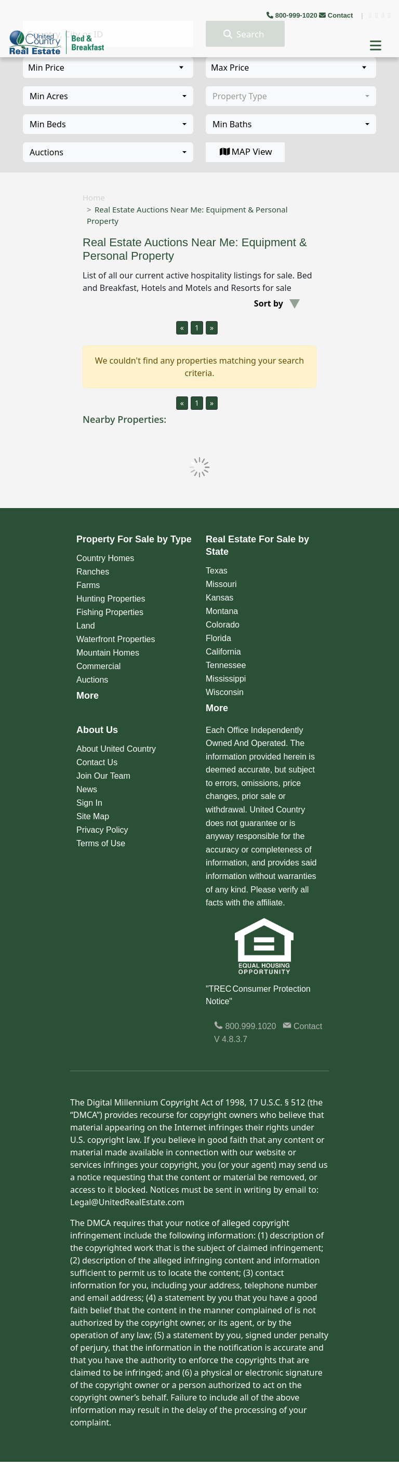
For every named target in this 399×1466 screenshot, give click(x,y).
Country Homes (105, 558)
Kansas (219, 597)
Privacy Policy (102, 829)
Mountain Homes (107, 652)
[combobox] (108, 96)
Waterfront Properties (115, 639)
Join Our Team (103, 775)
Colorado (223, 624)
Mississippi (226, 678)
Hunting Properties (110, 598)
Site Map (92, 816)
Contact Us (96, 762)
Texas (217, 570)
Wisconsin (225, 692)
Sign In (89, 802)
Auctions (92, 679)
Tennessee (226, 665)
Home (94, 197)
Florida (218, 638)
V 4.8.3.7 (230, 1039)
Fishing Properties (109, 612)
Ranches (92, 571)
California (223, 651)
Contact (337, 15)
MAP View (245, 151)
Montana (222, 611)
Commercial (98, 666)
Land (85, 625)
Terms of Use (100, 843)
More (87, 695)
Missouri (221, 584)
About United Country (116, 748)
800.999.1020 (245, 1026)
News (86, 789)
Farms (88, 585)
